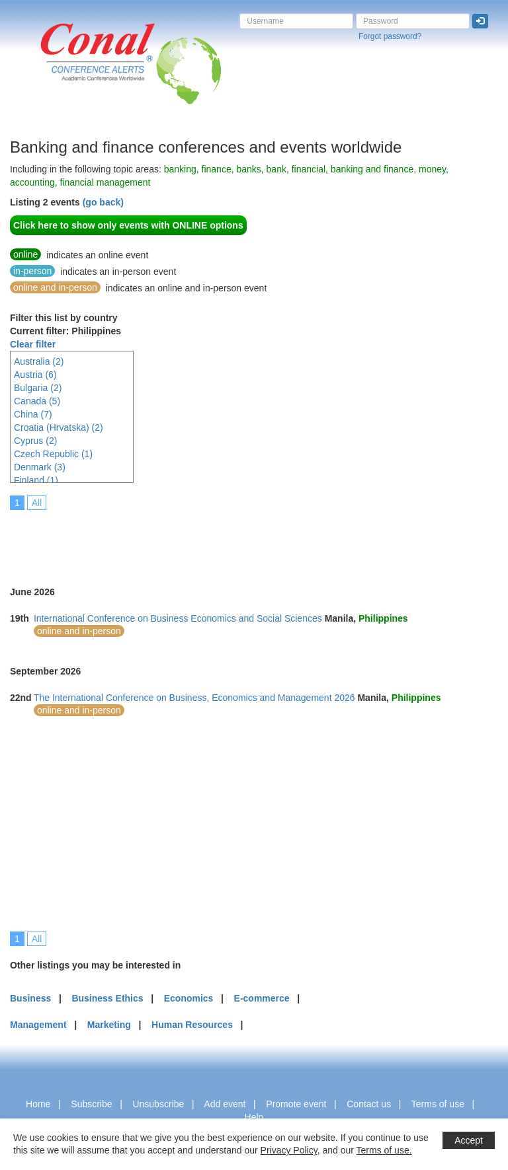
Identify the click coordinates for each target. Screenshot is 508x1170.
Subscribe (91, 1104)
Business (30, 998)
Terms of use (437, 1104)
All (37, 502)
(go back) (103, 202)
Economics (189, 998)
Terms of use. (384, 1150)
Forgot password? (390, 36)
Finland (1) (36, 480)
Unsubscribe (158, 1104)
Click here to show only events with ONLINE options (128, 225)
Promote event (296, 1104)
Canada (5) (37, 401)
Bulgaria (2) (38, 388)
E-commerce (262, 998)
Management (38, 1024)
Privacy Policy (289, 1150)
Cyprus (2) (35, 440)
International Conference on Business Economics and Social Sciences (178, 618)
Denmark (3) (39, 467)
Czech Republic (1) (53, 454)
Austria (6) (35, 374)
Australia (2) (39, 361)
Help (254, 1117)
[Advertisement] (250, 539)
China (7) (33, 414)
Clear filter (33, 344)
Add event (224, 1104)
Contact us (369, 1104)
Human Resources (192, 1024)
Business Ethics (107, 998)
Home (38, 1104)
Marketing (109, 1024)
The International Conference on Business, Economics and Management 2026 (194, 697)
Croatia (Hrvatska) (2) (58, 427)
